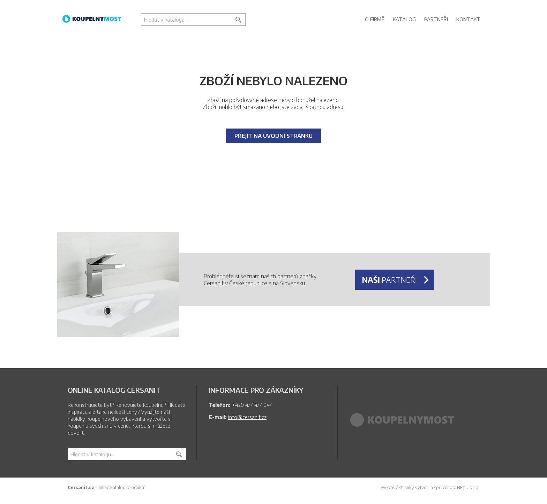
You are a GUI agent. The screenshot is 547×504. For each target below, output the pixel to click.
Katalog (404, 19)
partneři (389, 280)
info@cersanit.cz (247, 417)
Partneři (436, 19)
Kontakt (468, 19)
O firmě (374, 19)
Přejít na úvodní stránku (273, 135)
